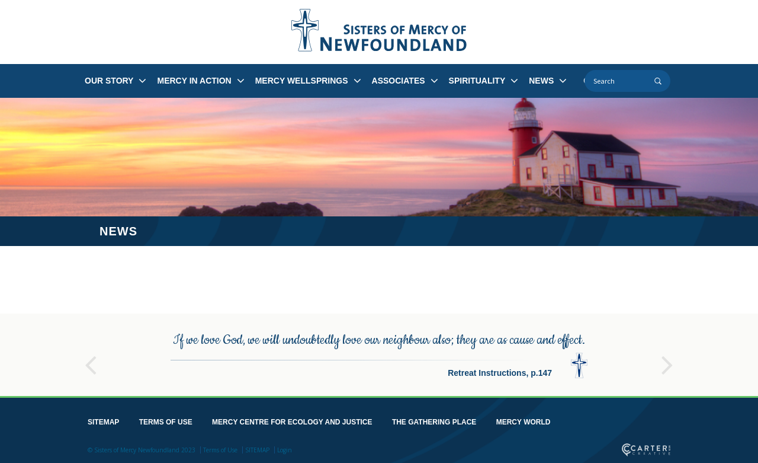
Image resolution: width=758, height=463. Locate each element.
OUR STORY (109, 80)
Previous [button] (90, 360)
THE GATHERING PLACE (434, 422)
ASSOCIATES (398, 80)
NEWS (541, 80)
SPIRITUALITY (477, 80)
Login (284, 450)
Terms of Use (220, 450)
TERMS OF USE (165, 422)
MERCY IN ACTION (194, 80)
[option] (379, 354)
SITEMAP (103, 422)
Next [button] (667, 360)
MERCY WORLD (523, 422)
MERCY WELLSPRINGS (301, 80)
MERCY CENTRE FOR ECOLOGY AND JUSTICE (292, 422)
